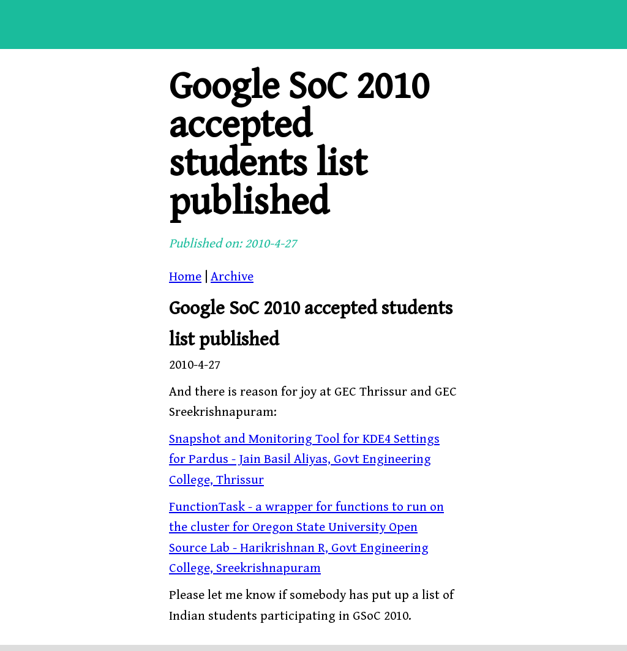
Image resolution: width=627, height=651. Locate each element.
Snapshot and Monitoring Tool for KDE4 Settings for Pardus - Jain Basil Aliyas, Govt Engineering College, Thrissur (304, 459)
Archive (232, 276)
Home (185, 276)
